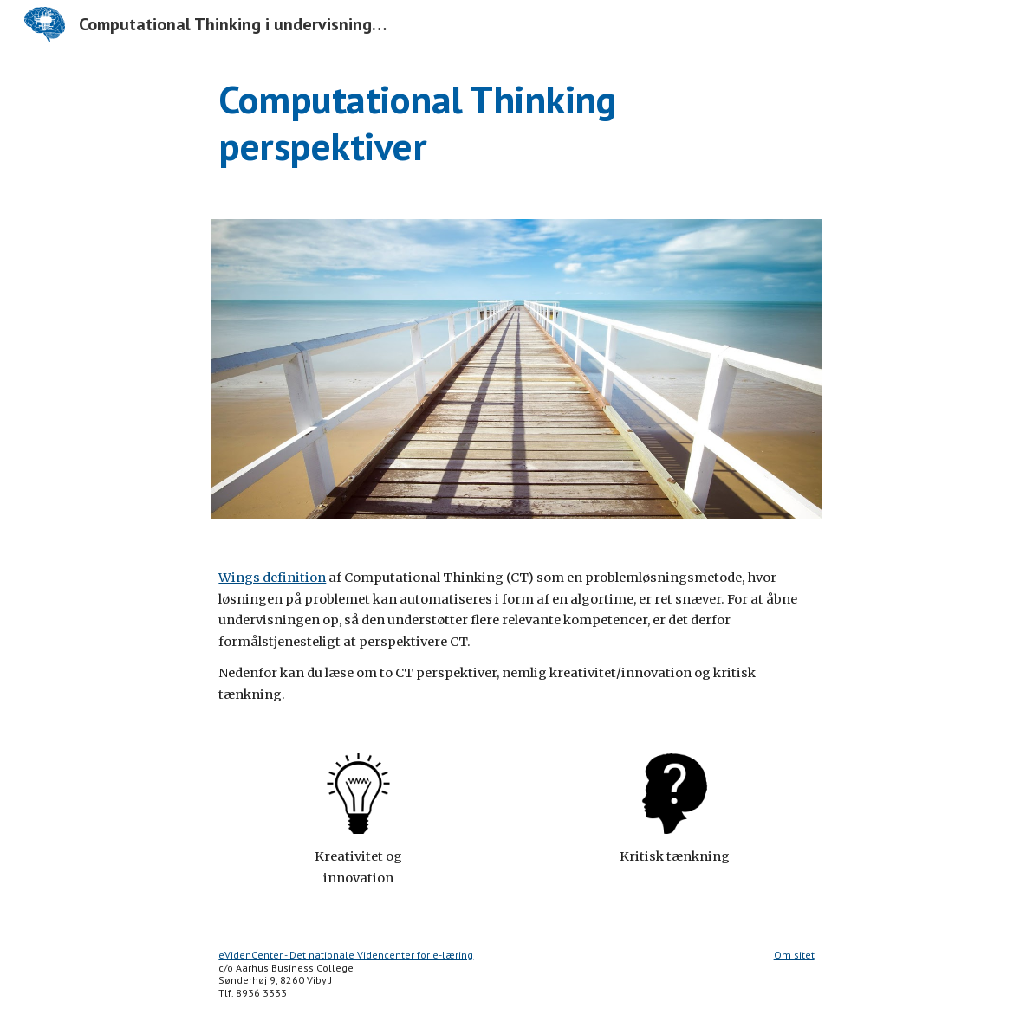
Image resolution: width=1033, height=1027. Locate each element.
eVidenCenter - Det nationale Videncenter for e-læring (345, 954)
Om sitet (794, 954)
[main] (516, 123)
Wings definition (272, 577)
